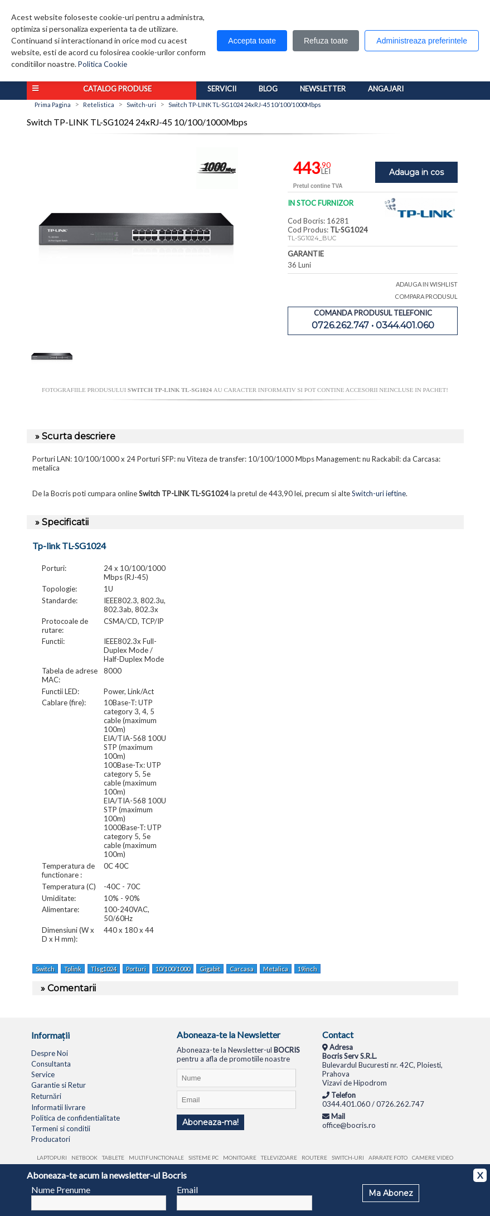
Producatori (50, 1139)
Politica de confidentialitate (75, 1117)
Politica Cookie (102, 64)
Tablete (113, 1157)
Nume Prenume (60, 1189)
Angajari (386, 88)
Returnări (46, 1096)
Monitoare (239, 1157)
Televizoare (279, 1157)
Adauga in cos (416, 172)
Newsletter (323, 88)
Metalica (275, 968)
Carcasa (242, 968)
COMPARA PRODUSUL (426, 296)
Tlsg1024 (104, 968)
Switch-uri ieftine (379, 493)
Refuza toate (326, 40)
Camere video (432, 1157)
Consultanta (51, 1063)
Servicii (221, 88)
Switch (45, 968)
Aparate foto (387, 1157)
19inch (307, 968)
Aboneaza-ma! (210, 1122)
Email (187, 1189)
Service (43, 1074)
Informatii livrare (58, 1107)
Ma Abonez (390, 1193)
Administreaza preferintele (421, 40)
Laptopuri (52, 1157)
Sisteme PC (203, 1157)
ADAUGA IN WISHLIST (427, 284)
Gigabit (210, 968)
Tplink (72, 968)
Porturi (136, 968)
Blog (268, 88)
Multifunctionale (156, 1157)
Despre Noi (49, 1053)
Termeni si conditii (60, 1128)
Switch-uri (348, 1157)
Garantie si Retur (58, 1085)
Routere (314, 1157)
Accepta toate (252, 40)
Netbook (84, 1157)
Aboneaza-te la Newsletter (228, 1034)
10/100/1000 (173, 968)
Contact (337, 1034)
